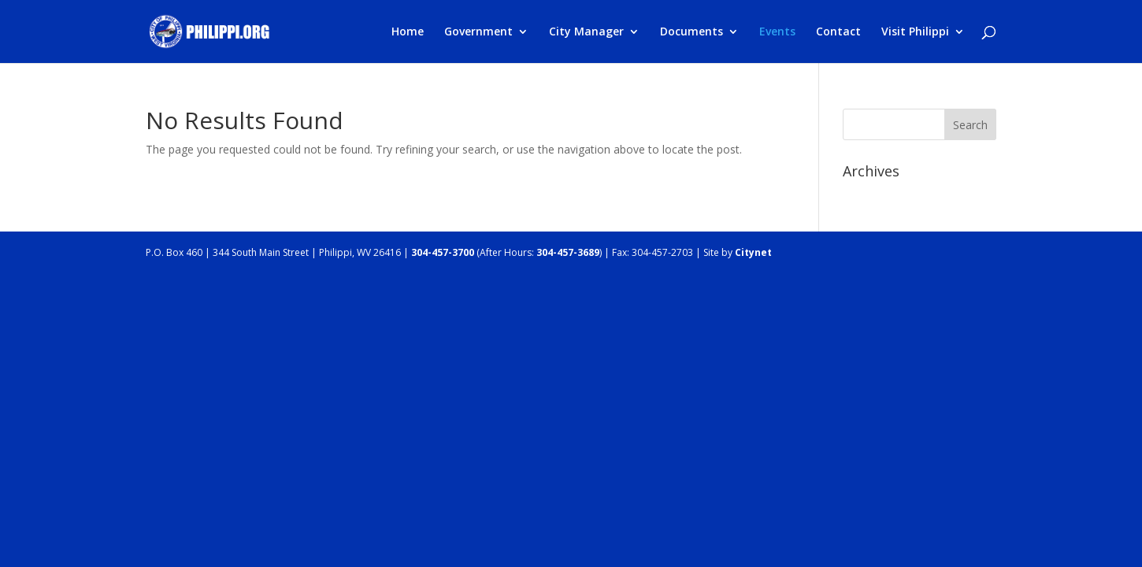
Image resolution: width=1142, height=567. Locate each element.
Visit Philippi (915, 32)
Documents (691, 32)
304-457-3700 (442, 252)
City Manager (586, 32)
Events (777, 32)
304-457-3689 (567, 252)
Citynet (753, 252)
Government (478, 32)
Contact (838, 32)
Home (407, 32)
